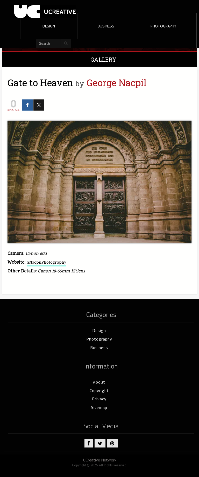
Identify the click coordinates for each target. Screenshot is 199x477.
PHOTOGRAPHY (163, 26)
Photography (99, 339)
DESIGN (48, 26)
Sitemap (99, 407)
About (99, 382)
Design (99, 330)
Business (99, 347)
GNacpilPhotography (46, 263)
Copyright (99, 390)
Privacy (99, 399)
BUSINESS (106, 26)
